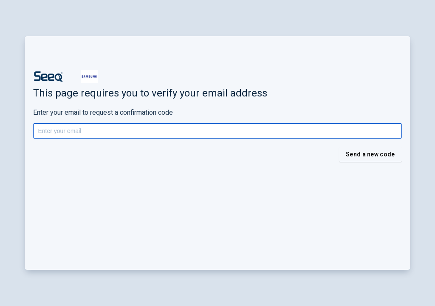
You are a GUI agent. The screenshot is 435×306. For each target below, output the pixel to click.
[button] (48, 76)
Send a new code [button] (370, 154)
